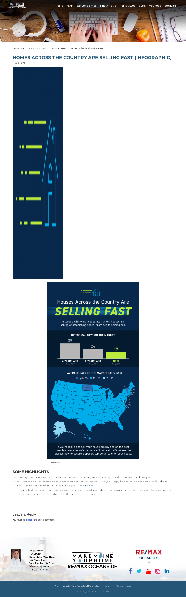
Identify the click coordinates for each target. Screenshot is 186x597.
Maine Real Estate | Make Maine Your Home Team (18, 22)
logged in (30, 520)
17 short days (84, 485)
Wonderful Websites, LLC (101, 592)
